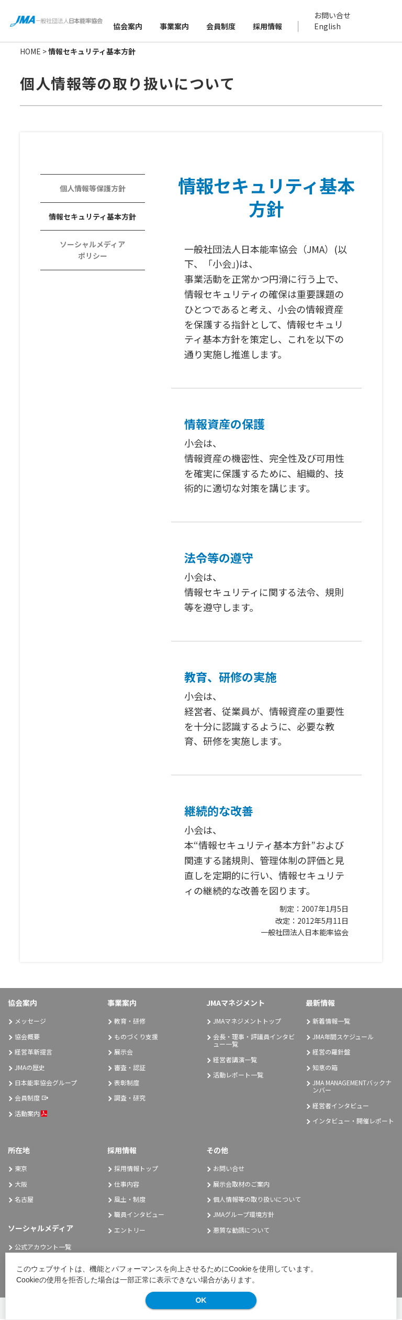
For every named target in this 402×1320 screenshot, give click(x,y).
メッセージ (30, 1021)
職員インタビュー (139, 1215)
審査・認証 (130, 1067)
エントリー (130, 1230)
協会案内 (128, 26)
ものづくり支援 (136, 1037)
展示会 (123, 1052)
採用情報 (268, 26)
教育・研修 (130, 1021)
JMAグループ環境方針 (243, 1215)
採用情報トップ (136, 1169)
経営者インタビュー (340, 1106)
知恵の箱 (325, 1067)
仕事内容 (126, 1184)
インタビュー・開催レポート (353, 1121)
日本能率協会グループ (46, 1083)
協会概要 (27, 1037)
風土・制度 (130, 1200)
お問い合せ (333, 15)
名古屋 (24, 1200)
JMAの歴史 (30, 1067)
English (328, 26)
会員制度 (221, 26)
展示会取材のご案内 (241, 1184)
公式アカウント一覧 (43, 1247)
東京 (21, 1169)
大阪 (21, 1184)
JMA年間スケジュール (343, 1037)
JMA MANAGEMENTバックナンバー (352, 1087)
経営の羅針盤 (331, 1052)
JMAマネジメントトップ (247, 1021)
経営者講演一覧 (235, 1059)
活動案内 (31, 1114)
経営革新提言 (33, 1052)
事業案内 (174, 26)
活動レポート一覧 (238, 1075)
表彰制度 (126, 1083)
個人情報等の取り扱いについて (257, 1200)
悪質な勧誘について (241, 1230)
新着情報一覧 (331, 1021)
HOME (30, 52)
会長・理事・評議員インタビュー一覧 (254, 1041)
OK (200, 1300)
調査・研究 (130, 1098)
